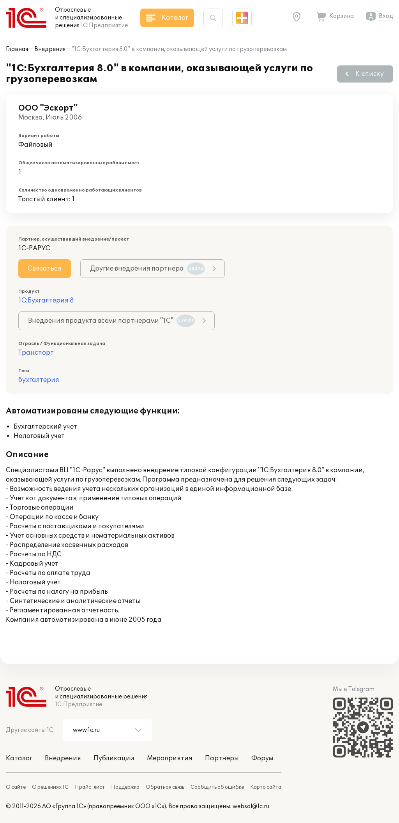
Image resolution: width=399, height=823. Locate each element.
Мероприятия (169, 758)
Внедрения (49, 49)
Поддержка (125, 787)
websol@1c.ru (251, 806)
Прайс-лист (90, 787)
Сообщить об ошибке (217, 787)
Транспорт (36, 353)
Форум (262, 758)
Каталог (19, 758)
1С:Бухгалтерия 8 (46, 300)
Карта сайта (265, 787)
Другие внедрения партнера (147, 268)
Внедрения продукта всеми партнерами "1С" (111, 321)
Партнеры (222, 758)
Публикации (114, 758)
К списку (369, 74)
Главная (17, 49)
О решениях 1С (50, 787)
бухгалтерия (38, 380)
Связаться (45, 269)
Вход (386, 16)
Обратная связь (165, 787)
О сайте (16, 787)
